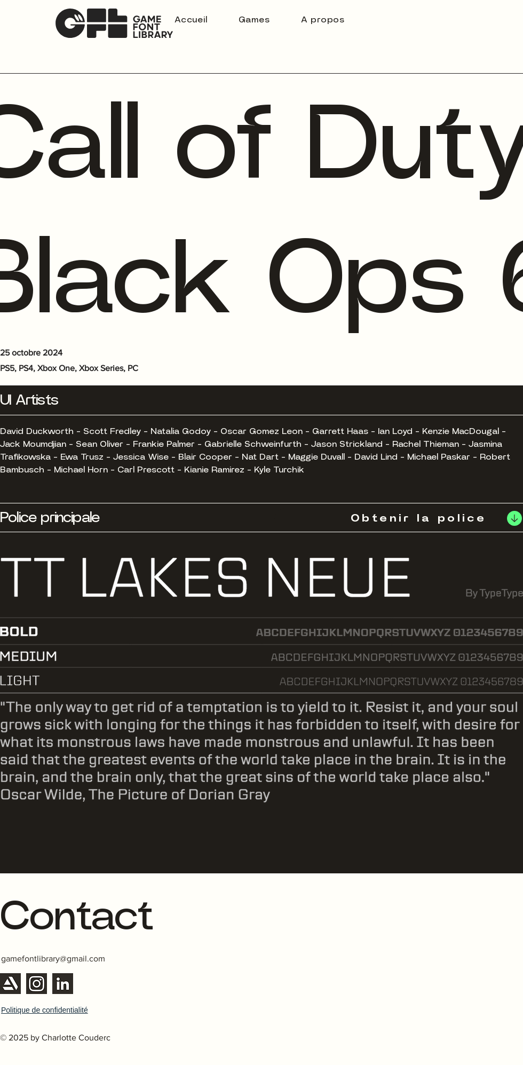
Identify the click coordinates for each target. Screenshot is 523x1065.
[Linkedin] (62, 983)
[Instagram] (36, 983)
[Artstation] (10, 983)
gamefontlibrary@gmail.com (53, 958)
